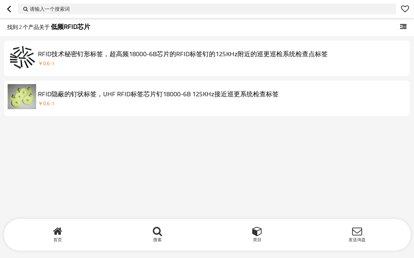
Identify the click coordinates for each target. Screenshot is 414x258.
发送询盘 (357, 239)
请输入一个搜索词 (50, 9)
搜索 (157, 239)
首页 (57, 239)
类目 (257, 239)
